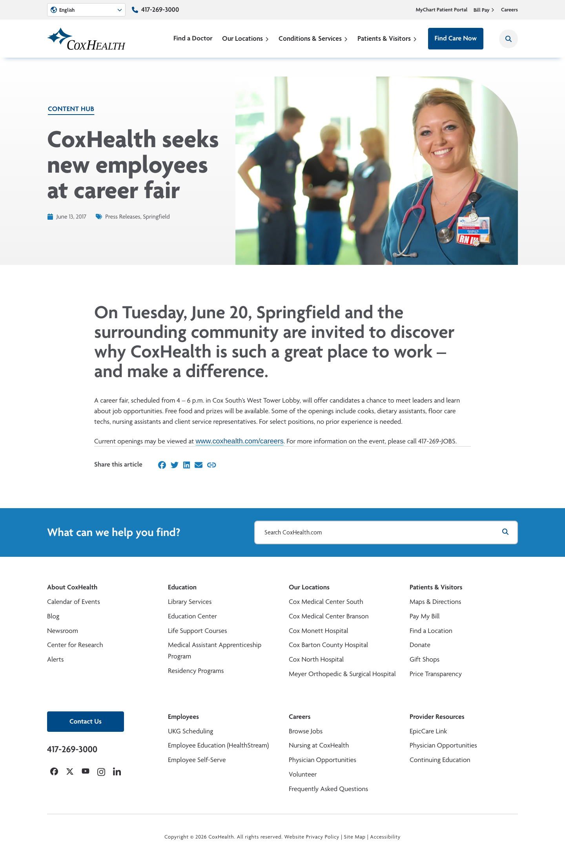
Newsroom (62, 631)
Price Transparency (436, 674)
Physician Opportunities (322, 760)
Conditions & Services (313, 38)
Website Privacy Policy (312, 837)
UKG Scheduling (190, 731)
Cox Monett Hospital (318, 631)
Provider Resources (437, 717)
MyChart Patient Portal (442, 10)
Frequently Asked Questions (328, 789)
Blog (53, 616)
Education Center (192, 616)
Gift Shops (424, 659)
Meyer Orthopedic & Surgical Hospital (342, 674)
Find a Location (431, 631)
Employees (183, 717)
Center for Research (75, 645)
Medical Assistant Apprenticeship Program (214, 650)
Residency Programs (196, 671)
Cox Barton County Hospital (328, 645)
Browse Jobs (306, 731)
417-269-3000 (160, 9)
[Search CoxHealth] (508, 38)
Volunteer (303, 774)
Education (182, 587)
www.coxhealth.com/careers (240, 441)
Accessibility (385, 837)
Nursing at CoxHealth (319, 745)
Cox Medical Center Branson (328, 616)
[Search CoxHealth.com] (386, 532)
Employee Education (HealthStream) (218, 745)
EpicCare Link (428, 731)
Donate (420, 645)
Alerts (55, 659)
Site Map (355, 837)
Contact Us (85, 721)
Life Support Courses (197, 631)
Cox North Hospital (316, 659)
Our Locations (245, 38)
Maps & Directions (435, 602)
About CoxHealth (72, 587)
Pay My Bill (425, 616)
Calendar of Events (73, 602)
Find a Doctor (193, 38)
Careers (509, 10)
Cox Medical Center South (326, 602)
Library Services (189, 602)
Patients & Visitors (387, 38)
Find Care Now (456, 38)
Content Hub (71, 109)
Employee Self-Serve (197, 760)
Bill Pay (484, 10)
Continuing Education (440, 760)
